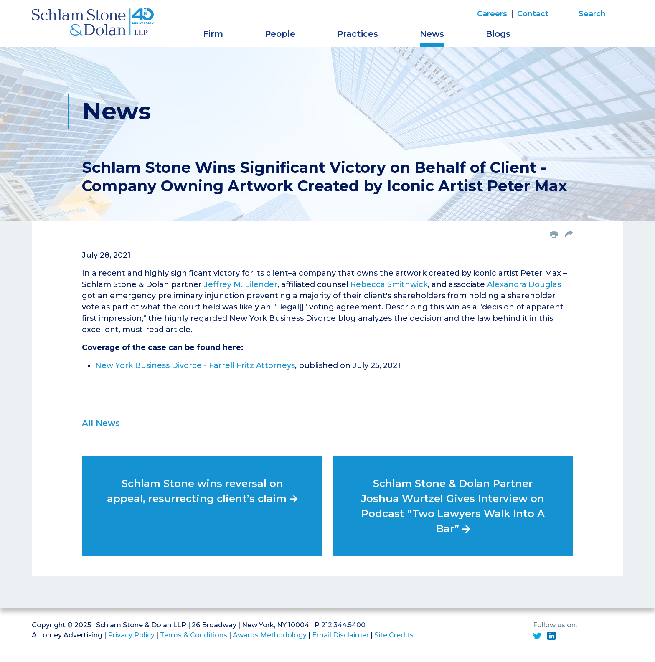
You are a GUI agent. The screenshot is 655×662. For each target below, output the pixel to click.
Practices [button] (357, 34)
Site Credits (394, 635)
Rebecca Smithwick (389, 284)
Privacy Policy (131, 635)
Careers (492, 13)
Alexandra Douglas (524, 284)
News (432, 34)
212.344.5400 (343, 625)
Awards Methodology (270, 635)
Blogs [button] (498, 34)
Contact (532, 13)
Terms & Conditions (193, 635)
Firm (213, 34)
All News (101, 423)
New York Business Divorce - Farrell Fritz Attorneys (195, 365)
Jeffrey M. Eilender (240, 284)
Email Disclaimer (340, 635)
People (280, 34)
